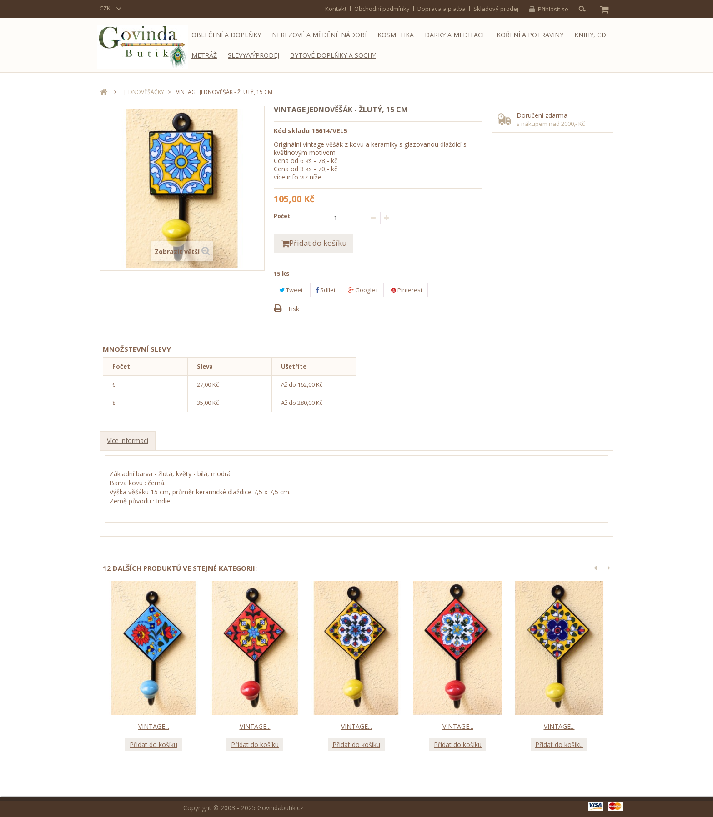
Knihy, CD (590, 34)
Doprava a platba (441, 9)
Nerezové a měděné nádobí (319, 34)
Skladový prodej (495, 9)
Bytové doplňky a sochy (333, 55)
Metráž (204, 55)
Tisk (293, 309)
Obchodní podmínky (382, 9)
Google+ (363, 290)
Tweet (291, 290)
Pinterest (406, 290)
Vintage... (153, 726)
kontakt (335, 9)
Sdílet (326, 290)
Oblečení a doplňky (226, 34)
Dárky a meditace (455, 34)
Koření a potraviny (530, 34)
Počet (282, 216)
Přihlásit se (553, 9)
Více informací (127, 441)
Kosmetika (395, 34)
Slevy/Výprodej (253, 55)
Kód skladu (292, 130)
